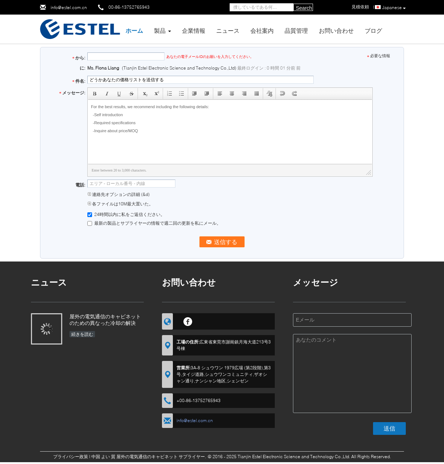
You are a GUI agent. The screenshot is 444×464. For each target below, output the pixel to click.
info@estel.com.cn (69, 7)
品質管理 (296, 30)
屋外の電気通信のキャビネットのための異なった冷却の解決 (105, 319)
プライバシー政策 (70, 456)
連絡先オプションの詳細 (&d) (118, 194)
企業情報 (193, 30)
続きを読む (82, 334)
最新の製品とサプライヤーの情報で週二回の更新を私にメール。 (154, 223)
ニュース (227, 30)
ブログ (373, 30)
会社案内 (262, 30)
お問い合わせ (336, 30)
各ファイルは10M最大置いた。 (120, 204)
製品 (160, 30)
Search (304, 8)
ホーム (134, 30)
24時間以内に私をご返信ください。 (126, 214)
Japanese (394, 8)
